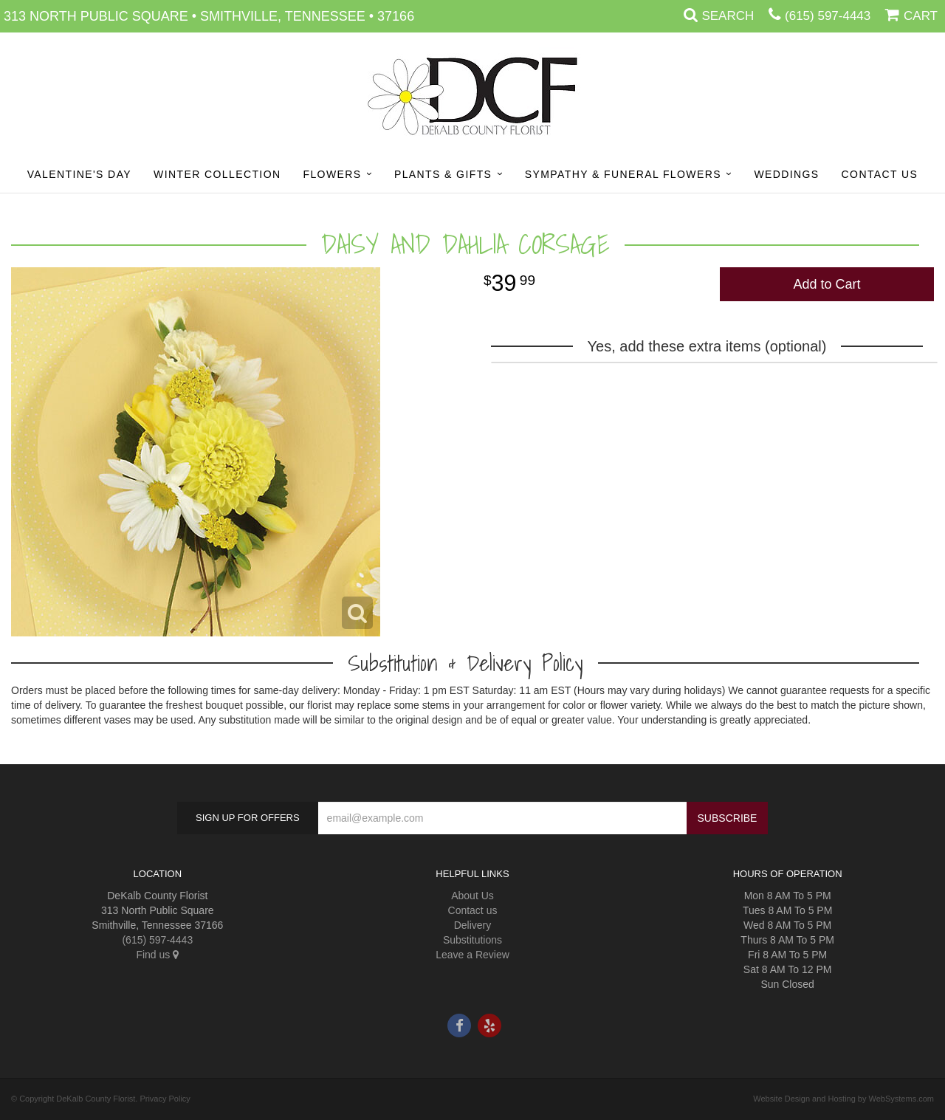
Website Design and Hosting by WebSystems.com (843, 1098)
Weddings (786, 174)
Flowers (332, 174)
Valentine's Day (79, 174)
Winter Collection (217, 174)
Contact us (473, 910)
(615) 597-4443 (827, 16)
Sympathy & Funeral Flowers (623, 174)
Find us (157, 955)
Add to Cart (826, 284)
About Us (472, 895)
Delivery (473, 925)
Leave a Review (472, 955)
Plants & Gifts (443, 174)
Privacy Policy (165, 1098)
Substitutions (472, 940)
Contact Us (880, 174)
